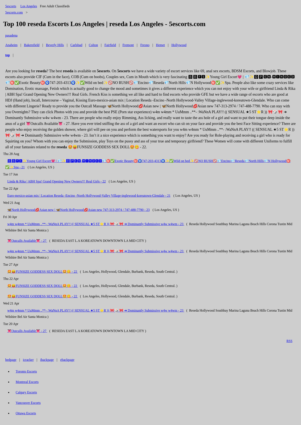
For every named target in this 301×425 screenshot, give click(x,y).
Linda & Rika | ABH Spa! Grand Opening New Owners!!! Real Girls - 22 (56, 181)
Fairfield (110, 45)
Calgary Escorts (26, 392)
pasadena (11, 35)
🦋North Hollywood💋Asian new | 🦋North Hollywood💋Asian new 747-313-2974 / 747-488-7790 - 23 (78, 210)
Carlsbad (76, 45)
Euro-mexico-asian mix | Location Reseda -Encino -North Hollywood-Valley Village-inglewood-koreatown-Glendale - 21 (88, 195)
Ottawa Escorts (26, 413)
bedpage (10, 360)
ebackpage (67, 360)
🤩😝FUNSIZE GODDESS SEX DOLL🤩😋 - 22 (42, 271)
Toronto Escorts (26, 371)
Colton (93, 45)
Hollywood (178, 45)
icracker (28, 360)
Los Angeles (28, 6)
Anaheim (11, 45)
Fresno (144, 45)
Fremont (128, 45)
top (7, 55)
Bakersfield (32, 45)
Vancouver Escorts (28, 403)
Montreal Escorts (27, 382)
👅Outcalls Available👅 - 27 (27, 240)
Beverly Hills (55, 45)
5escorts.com (14, 12)
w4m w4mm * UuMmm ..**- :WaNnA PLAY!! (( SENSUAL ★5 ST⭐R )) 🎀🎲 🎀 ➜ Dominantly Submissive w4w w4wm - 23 (95, 224)
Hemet (160, 45)
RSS (289, 341)
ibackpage (47, 360)
